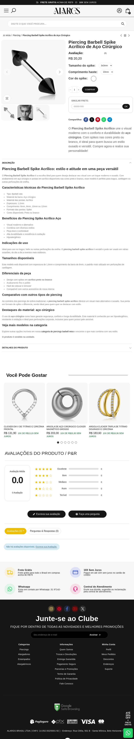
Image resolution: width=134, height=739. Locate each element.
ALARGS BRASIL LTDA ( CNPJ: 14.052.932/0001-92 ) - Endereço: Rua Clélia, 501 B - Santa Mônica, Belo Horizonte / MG (67, 731)
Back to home (125, 35)
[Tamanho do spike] (105, 65)
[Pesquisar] (13, 10)
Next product (129, 35)
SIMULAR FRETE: (80, 100)
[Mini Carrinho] (128, 11)
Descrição (8, 163)
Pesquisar (123, 23)
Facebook (86, 119)
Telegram (109, 119)
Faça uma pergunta (88, 514)
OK (126, 106)
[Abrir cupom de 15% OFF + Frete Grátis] (128, 718)
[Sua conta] (119, 10)
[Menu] (6, 10)
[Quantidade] (74, 90)
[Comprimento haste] (107, 71)
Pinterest (97, 119)
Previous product (121, 35)
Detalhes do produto (15, 347)
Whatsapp (103, 119)
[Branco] (93, 78)
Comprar (90, 89)
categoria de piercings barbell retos (57, 331)
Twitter (91, 119)
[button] (7, 72)
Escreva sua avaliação (46, 514)
